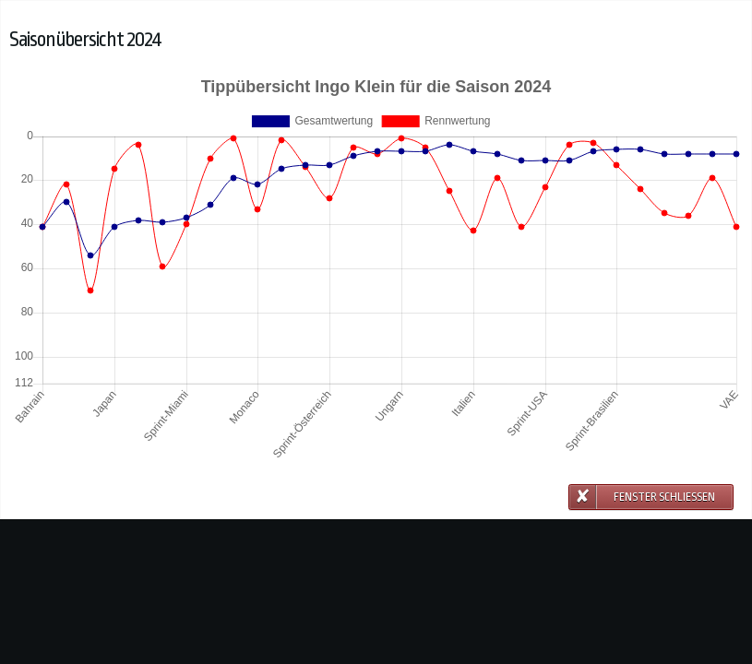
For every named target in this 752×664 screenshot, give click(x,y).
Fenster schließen (664, 497)
